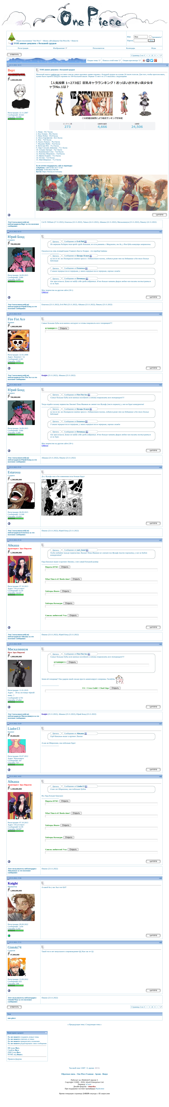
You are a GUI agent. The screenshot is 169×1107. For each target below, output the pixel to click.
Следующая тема (93, 1024)
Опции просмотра (130, 60)
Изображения (58, 48)
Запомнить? (155, 37)
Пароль (130, 40)
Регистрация (23, 48)
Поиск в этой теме (110, 60)
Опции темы (92, 60)
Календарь (130, 48)
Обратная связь (68, 1074)
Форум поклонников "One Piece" (28, 41)
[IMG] (10, 1052)
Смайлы (11, 1050)
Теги (9, 1014)
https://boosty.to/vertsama (52, 172)
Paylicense (100, 1088)
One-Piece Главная (85, 1074)
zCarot (88, 1084)
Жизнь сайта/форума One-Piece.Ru (56, 41)
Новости (75, 41)
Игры (153, 48)
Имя (129, 37)
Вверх (105, 1074)
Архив (98, 1074)
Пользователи (98, 48)
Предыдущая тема (76, 1024)
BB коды (11, 1048)
